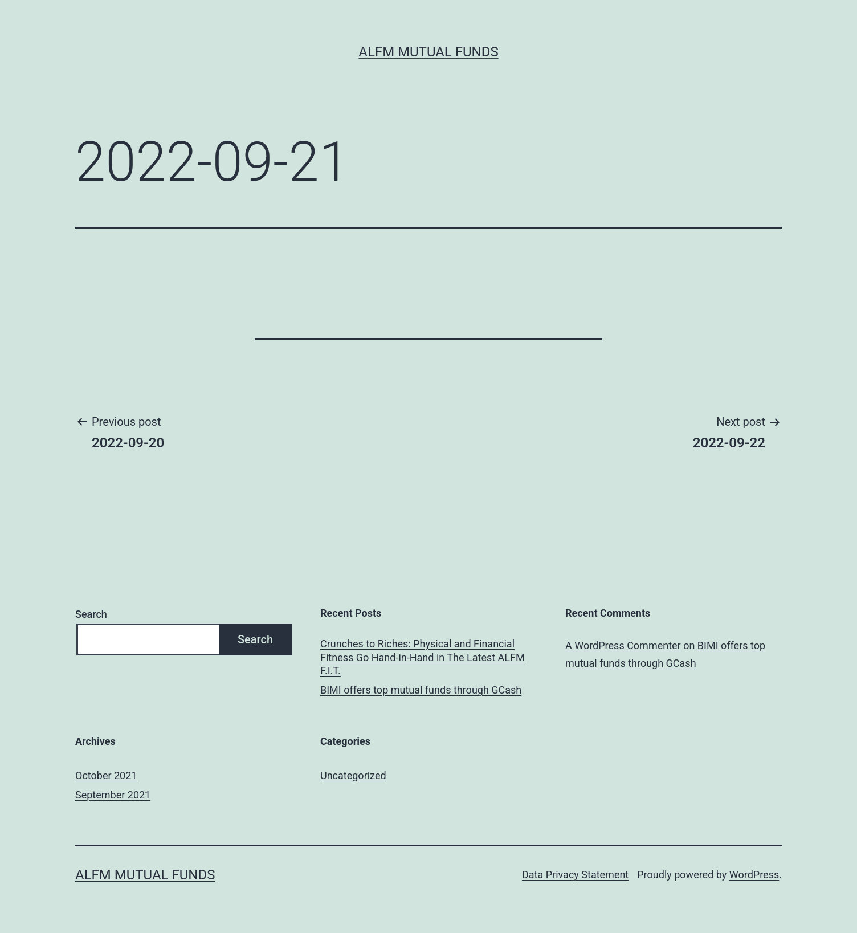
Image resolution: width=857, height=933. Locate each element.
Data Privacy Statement (575, 875)
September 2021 (112, 795)
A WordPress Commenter (623, 645)
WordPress (754, 875)
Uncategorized (353, 775)
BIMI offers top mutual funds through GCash (420, 690)
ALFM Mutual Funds (428, 52)
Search (91, 614)
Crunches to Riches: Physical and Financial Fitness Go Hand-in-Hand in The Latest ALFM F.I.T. (422, 657)
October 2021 (106, 775)
